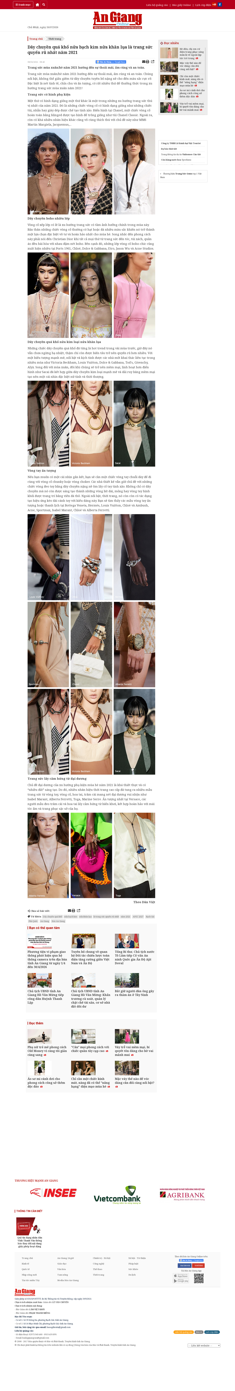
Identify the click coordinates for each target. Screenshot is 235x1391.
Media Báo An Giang (68, 1320)
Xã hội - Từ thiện (137, 1298)
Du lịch (132, 1315)
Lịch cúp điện (203, 5)
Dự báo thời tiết (169, 148)
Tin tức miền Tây (30, 1320)
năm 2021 (125, 916)
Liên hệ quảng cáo (157, 5)
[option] (53, 1233)
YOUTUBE (198, 1306)
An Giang (44, 921)
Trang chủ (36, 38)
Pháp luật (133, 1303)
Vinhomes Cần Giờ (191, 154)
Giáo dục (62, 1303)
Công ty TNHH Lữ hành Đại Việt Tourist (181, 143)
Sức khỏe (133, 1309)
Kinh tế (25, 1303)
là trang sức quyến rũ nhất (106, 916)
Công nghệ (98, 1303)
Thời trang (54, 38)
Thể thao (97, 1309)
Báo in (199, 1372)
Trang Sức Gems (183, 173)
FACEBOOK (184, 1306)
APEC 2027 (138, 916)
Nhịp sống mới (29, 1315)
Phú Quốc (33, 921)
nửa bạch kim (70, 916)
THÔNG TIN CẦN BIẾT (29, 1251)
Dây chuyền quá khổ (52, 916)
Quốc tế (26, 1309)
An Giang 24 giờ (65, 1298)
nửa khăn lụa (85, 916)
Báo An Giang (58, 921)
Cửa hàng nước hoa (171, 159)
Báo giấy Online (181, 5)
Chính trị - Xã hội (101, 1298)
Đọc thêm (36, 1043)
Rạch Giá (150, 916)
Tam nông (62, 1315)
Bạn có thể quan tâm (44, 928)
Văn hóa (61, 1309)
